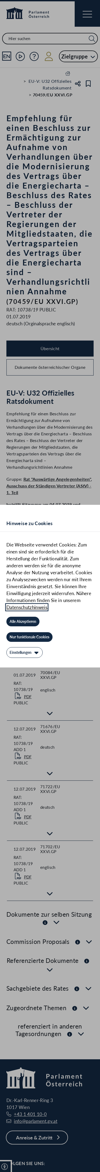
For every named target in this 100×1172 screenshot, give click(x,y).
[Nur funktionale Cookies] (29, 637)
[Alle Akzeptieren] (22, 621)
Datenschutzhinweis (26, 607)
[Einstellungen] (24, 652)
